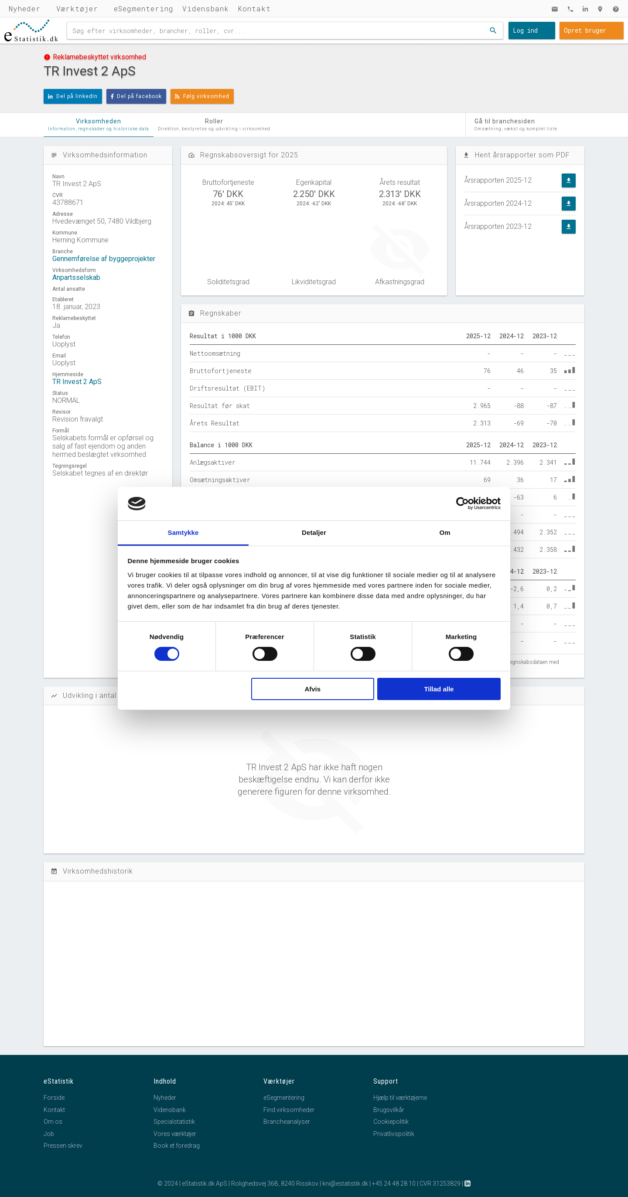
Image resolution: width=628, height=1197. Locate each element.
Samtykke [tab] (183, 532)
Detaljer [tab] (314, 532)
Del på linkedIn (73, 96)
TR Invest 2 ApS (77, 381)
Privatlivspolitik (393, 1133)
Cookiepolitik (391, 1121)
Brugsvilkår (388, 1109)
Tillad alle (439, 689)
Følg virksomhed (202, 96)
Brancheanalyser (286, 1121)
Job (49, 1133)
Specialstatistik (174, 1121)
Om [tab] (444, 532)
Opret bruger (585, 30)
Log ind (525, 30)
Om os (53, 1121)
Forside (54, 1097)
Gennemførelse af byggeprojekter (103, 259)
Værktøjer (77, 8)
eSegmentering (144, 8)
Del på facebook (136, 96)
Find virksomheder (288, 1109)
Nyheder (25, 8)
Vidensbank (205, 8)
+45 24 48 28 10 (394, 1183)
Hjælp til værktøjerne (400, 1097)
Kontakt (254, 8)
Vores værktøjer (175, 1133)
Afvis (312, 689)
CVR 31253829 (440, 1183)
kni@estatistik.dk (345, 1183)
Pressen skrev (63, 1145)
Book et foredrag (177, 1145)
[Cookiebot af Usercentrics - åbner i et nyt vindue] (462, 503)
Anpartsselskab (76, 277)
